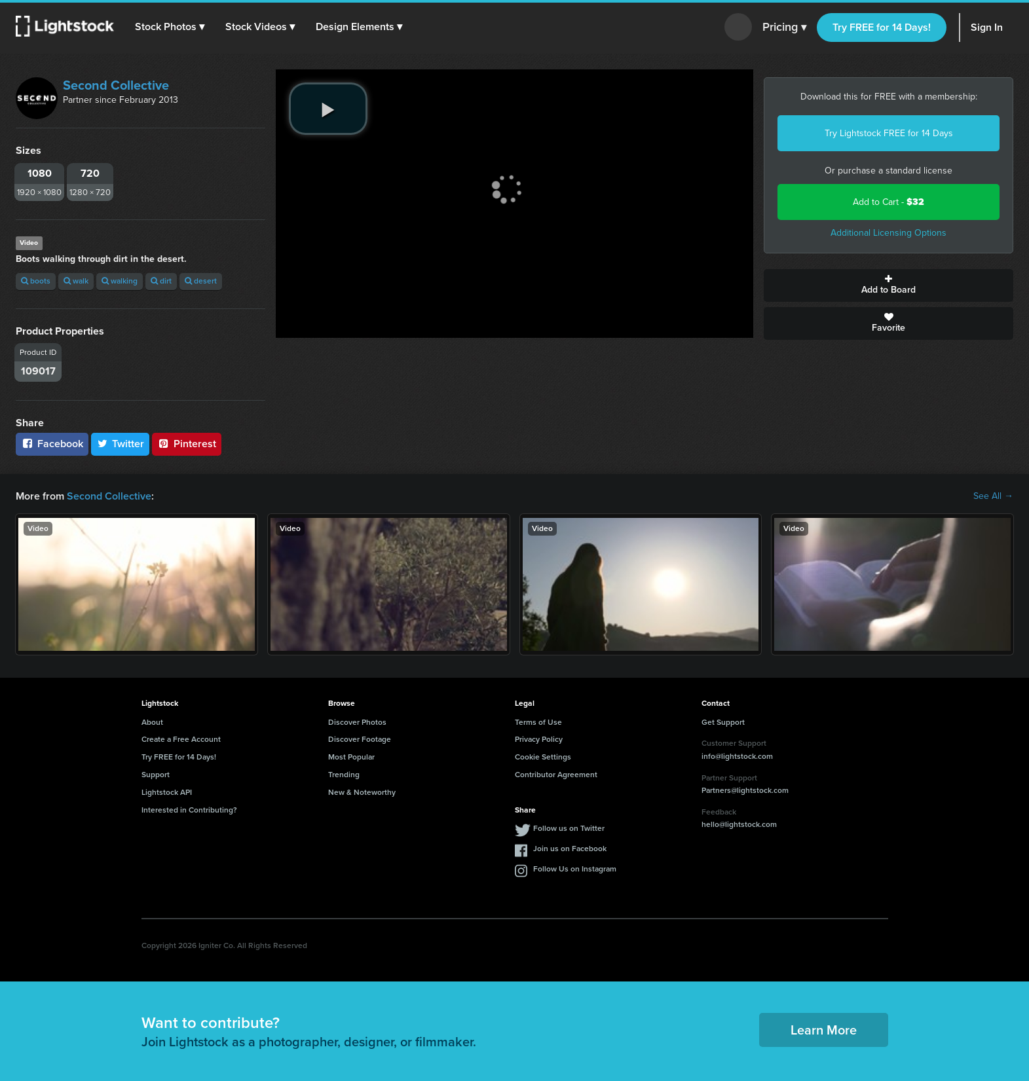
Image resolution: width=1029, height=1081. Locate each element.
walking (120, 281)
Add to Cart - (888, 202)
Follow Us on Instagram (574, 869)
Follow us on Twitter (569, 828)
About (152, 722)
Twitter (120, 443)
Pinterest (186, 443)
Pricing (784, 27)
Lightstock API (166, 792)
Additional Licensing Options (888, 233)
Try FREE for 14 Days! (882, 27)
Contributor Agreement (556, 774)
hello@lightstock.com (739, 824)
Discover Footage (359, 739)
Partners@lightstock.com (745, 790)
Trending (344, 774)
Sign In (987, 27)
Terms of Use (538, 722)
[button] (169, 27)
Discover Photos (357, 722)
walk (76, 281)
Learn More (824, 1030)
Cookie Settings (543, 757)
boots (35, 281)
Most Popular (351, 757)
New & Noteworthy (362, 792)
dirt (161, 281)
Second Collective (116, 85)
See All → (993, 496)
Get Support (723, 722)
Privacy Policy (539, 739)
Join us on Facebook (570, 848)
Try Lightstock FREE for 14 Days (889, 133)
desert (201, 281)
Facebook (52, 443)
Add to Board (888, 285)
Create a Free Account (181, 739)
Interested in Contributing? (189, 810)
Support (155, 774)
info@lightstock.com (737, 756)
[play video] (328, 108)
